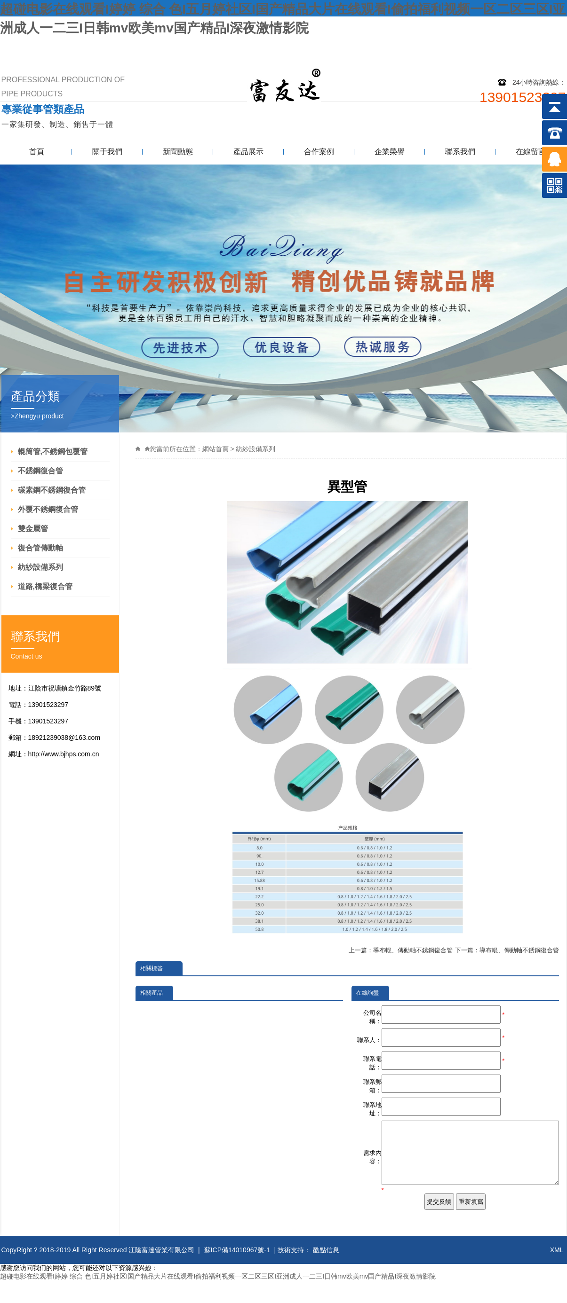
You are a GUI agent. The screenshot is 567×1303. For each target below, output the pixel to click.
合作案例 (319, 152)
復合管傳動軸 (40, 548)
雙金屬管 (33, 529)
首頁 (36, 152)
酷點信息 (326, 1272)
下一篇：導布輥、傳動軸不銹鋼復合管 (507, 950)
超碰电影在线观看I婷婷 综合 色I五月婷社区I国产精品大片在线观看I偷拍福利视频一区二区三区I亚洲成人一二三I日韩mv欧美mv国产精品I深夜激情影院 (218, 1298)
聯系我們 (543, 46)
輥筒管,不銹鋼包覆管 (53, 451)
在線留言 (531, 152)
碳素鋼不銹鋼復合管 (52, 490)
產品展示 (248, 152)
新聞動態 (178, 152)
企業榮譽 (390, 152)
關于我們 (107, 152)
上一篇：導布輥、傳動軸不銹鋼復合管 (401, 950)
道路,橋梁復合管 (45, 586)
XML (557, 1272)
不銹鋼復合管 (40, 471)
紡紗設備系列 (40, 567)
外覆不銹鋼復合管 (48, 509)
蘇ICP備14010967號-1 (237, 1272)
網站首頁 (215, 449)
